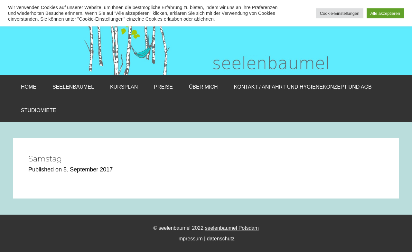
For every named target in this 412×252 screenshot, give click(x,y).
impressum (189, 238)
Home (28, 87)
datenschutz (221, 238)
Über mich (203, 87)
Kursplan (124, 87)
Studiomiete (38, 110)
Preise (163, 87)
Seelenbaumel (73, 87)
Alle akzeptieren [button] (385, 13)
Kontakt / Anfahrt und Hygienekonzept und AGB (303, 87)
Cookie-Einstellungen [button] (340, 13)
